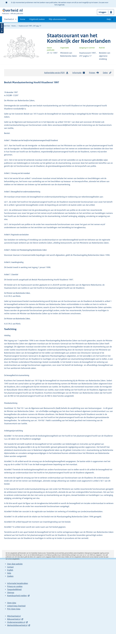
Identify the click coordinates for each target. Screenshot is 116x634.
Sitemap (10, 592)
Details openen (2, 27)
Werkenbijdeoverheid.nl (17, 625)
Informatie (78, 72)
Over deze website (15, 564)
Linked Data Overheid (16, 606)
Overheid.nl (9, 20)
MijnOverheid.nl (14, 616)
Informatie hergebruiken (17, 583)
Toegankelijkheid (14, 589)
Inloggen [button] (102, 12)
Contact (10, 567)
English (10, 570)
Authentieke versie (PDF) (56, 73)
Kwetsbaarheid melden (17, 595)
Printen (94, 72)
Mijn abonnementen (57, 19)
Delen (107, 72)
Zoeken (10, 576)
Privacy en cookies (14, 586)
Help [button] (109, 19)
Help (9, 573)
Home (22, 19)
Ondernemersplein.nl (16, 622)
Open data (11, 602)
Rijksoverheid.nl (14, 619)
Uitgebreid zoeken (37, 19)
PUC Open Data (13, 609)
